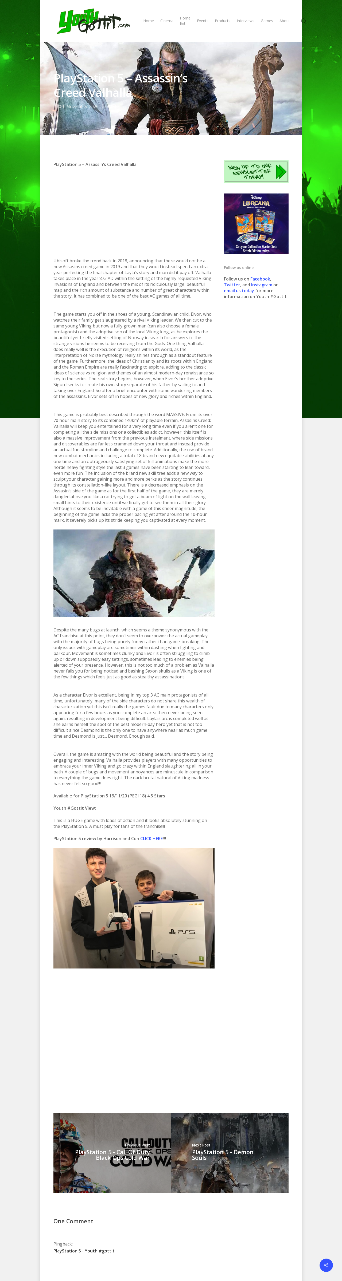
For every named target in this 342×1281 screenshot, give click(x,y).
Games (267, 20)
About (284, 20)
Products (222, 20)
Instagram (262, 285)
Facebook (260, 279)
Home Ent (185, 20)
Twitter (232, 285)
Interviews (245, 20)
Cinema (166, 20)
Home (148, 20)
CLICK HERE (151, 760)
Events (202, 20)
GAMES (112, 106)
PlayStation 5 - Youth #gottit (84, 1173)
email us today (239, 291)
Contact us (215, 1259)
